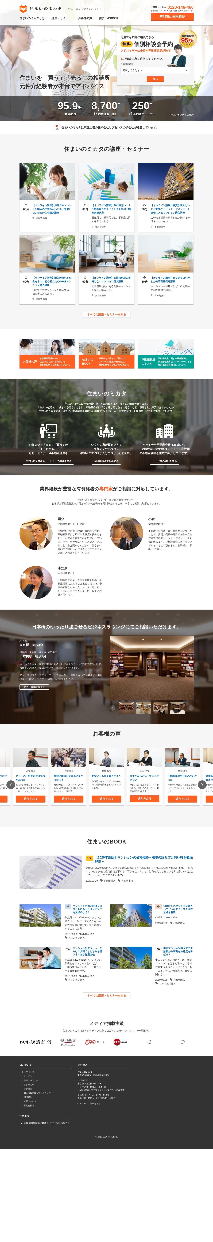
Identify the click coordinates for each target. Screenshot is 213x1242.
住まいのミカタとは (32, 18)
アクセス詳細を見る (34, 687)
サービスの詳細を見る (164, 461)
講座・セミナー (61, 18)
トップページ (28, 1096)
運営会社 (29, 1130)
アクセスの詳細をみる (90, 1128)
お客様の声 (85, 18)
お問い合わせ (30, 1126)
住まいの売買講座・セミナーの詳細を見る (48, 461)
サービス (28, 1100)
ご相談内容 (127, 64)
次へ (155, 79)
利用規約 (28, 1121)
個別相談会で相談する (106, 461)
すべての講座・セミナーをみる (106, 314)
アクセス (28, 1113)
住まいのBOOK (108, 18)
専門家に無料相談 (172, 16)
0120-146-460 (180, 7)
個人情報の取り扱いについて (37, 1117)
